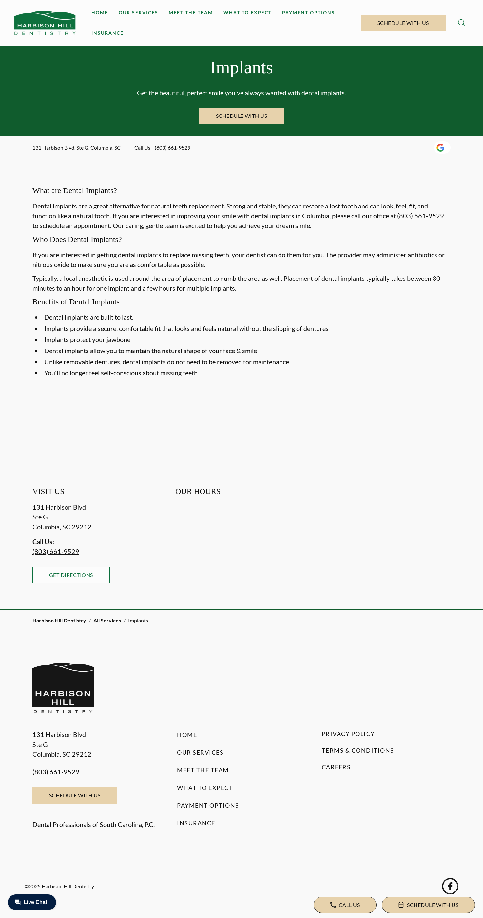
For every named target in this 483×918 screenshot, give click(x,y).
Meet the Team (191, 12)
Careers (336, 767)
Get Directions (71, 575)
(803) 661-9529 (172, 147)
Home (99, 12)
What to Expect (247, 12)
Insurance (107, 33)
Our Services (138, 12)
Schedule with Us (403, 23)
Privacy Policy (348, 733)
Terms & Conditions (358, 750)
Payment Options (308, 12)
